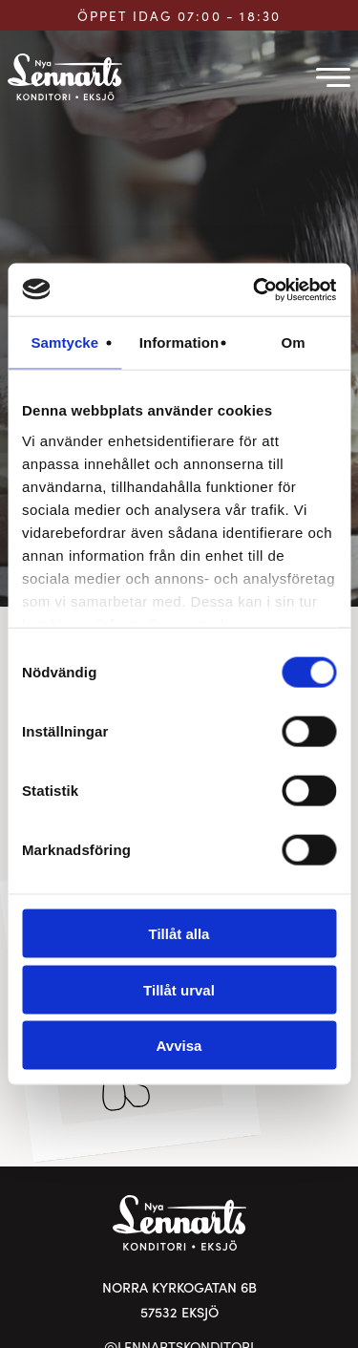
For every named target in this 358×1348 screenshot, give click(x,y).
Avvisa (179, 1046)
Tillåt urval (179, 989)
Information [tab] (179, 342)
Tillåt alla (179, 934)
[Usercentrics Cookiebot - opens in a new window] (255, 289)
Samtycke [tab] (64, 342)
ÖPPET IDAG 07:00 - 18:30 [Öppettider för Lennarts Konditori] (179, 16)
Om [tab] (293, 342)
